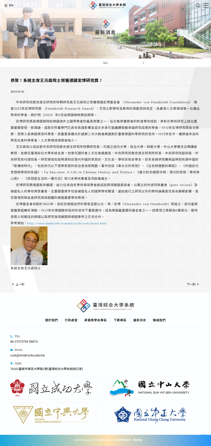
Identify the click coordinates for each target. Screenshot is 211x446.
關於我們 (51, 320)
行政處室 (71, 320)
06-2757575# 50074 (23, 341)
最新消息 (139, 320)
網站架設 (137, 439)
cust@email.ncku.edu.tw (27, 355)
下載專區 (120, 320)
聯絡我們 (159, 320)
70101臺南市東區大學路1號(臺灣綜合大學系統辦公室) (47, 368)
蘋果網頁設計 (124, 439)
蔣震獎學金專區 (95, 320)
